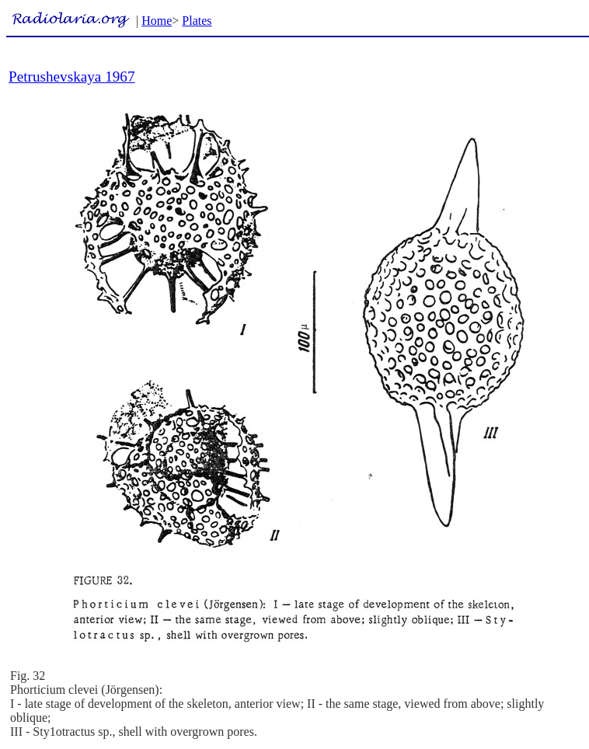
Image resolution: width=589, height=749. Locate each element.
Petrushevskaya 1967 (72, 76)
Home (156, 20)
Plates (196, 20)
